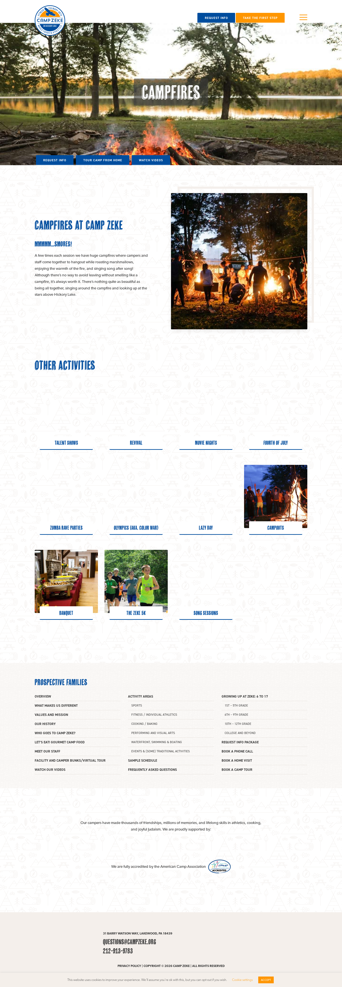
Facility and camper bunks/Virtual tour (70, 760)
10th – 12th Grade (238, 724)
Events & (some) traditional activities (160, 751)
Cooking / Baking (144, 724)
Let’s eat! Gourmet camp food (60, 742)
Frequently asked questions (152, 769)
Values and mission (51, 714)
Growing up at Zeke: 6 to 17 (245, 696)
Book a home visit (237, 760)
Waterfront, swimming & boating (156, 742)
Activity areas (140, 696)
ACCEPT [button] (266, 980)
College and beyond (240, 733)
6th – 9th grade (236, 715)
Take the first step (260, 18)
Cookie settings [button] (242, 980)
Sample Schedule (142, 760)
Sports (136, 705)
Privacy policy (129, 966)
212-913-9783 (118, 951)
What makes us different (56, 705)
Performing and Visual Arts (153, 733)
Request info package (240, 742)
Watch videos (151, 160)
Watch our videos (50, 769)
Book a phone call (237, 751)
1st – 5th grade (236, 705)
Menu (303, 17)
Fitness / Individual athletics (154, 715)
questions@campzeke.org (129, 942)
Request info (216, 18)
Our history (45, 724)
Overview (43, 696)
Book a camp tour (237, 769)
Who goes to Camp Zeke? (55, 733)
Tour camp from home (102, 160)
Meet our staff (47, 751)
